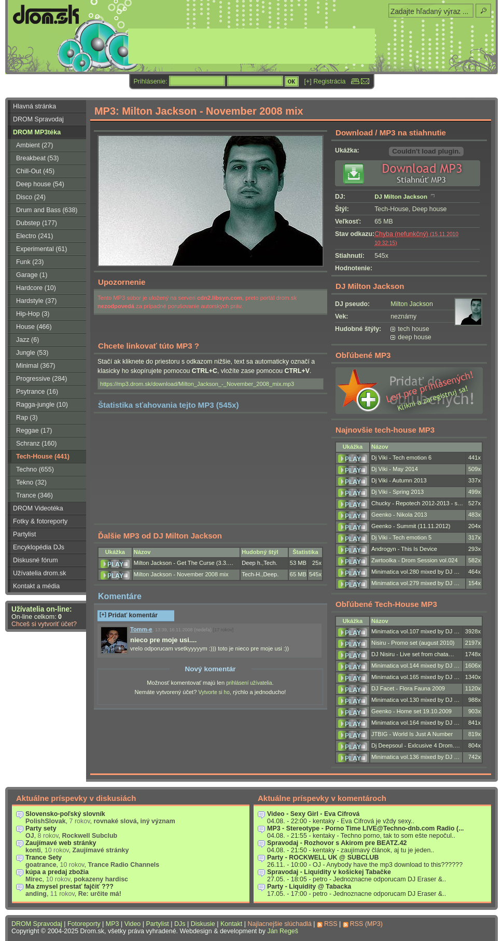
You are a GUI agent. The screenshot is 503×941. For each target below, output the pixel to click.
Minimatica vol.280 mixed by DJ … (415, 572)
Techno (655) (35, 469)
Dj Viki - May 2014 (394, 469)
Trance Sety (43, 857)
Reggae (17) (34, 430)
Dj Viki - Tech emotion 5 (401, 537)
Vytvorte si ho (213, 692)
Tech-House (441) (42, 456)
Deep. (271, 574)
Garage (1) (31, 275)
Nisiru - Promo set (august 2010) (413, 643)
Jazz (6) (27, 339)
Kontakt (231, 924)
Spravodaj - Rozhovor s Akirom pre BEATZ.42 (337, 843)
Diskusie (203, 924)
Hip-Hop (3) (32, 313)
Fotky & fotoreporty (40, 521)
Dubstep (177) (36, 223)
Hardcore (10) (36, 288)
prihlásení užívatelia (249, 683)
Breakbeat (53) (37, 158)
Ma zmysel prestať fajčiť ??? (69, 886)
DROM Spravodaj (38, 119)
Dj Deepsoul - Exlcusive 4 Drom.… (415, 745)
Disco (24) (31, 197)
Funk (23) (30, 262)
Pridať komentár (129, 615)
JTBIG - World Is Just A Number (412, 734)
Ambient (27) (34, 145)
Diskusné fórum (35, 560)
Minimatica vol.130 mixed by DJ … (415, 700)
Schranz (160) (36, 443)
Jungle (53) (32, 352)
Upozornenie (121, 282)
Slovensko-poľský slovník (65, 814)
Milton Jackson (411, 304)
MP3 (112, 924)
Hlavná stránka (34, 106)
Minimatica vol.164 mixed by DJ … (415, 722)
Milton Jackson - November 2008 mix (181, 574)
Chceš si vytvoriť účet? (44, 624)
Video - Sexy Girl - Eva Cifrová (313, 814)
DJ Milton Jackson (400, 196)
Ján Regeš (282, 931)
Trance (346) (34, 495)
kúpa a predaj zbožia (57, 872)
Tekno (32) (31, 482)
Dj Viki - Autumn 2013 (399, 480)
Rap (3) (27, 417)
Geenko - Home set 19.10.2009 (411, 711)
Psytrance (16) (37, 391)
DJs (179, 924)
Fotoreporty (84, 924)
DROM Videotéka (38, 508)
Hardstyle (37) (36, 301)
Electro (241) (34, 236)
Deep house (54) (40, 184)
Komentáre (120, 596)
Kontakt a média (36, 586)
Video (132, 924)
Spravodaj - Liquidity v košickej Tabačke (329, 872)
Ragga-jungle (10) (42, 404)
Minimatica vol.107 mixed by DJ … (415, 631)
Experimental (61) (41, 249)
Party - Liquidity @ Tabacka (309, 886)
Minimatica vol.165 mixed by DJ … (415, 677)
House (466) (34, 326)
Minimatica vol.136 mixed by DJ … (415, 757)
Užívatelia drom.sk (39, 573)
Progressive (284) (41, 378)
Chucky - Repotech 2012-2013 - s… (417, 503)
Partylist (24, 534)
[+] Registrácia (325, 81)
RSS (331, 924)
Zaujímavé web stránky (60, 843)
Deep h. (252, 563)
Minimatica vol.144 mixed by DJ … (415, 665)
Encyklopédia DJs (38, 547)
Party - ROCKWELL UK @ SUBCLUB (323, 857)
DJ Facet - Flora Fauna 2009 (408, 688)
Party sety (41, 828)
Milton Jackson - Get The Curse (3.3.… (183, 563)
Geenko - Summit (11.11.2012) (411, 526)
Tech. (270, 563)
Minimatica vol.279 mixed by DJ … (415, 583)
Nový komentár (210, 669)
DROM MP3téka (37, 132)
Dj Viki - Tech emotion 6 (401, 457)
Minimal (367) (35, 365)
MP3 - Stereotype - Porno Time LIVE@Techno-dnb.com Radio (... (365, 828)
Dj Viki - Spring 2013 (397, 492)
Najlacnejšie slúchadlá (279, 924)
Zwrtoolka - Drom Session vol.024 (414, 560)
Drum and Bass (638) (47, 210)
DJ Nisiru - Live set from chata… (412, 654)
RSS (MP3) (366, 924)
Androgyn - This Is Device (404, 549)
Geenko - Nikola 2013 (399, 514)
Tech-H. (251, 574)
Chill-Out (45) (35, 171)
